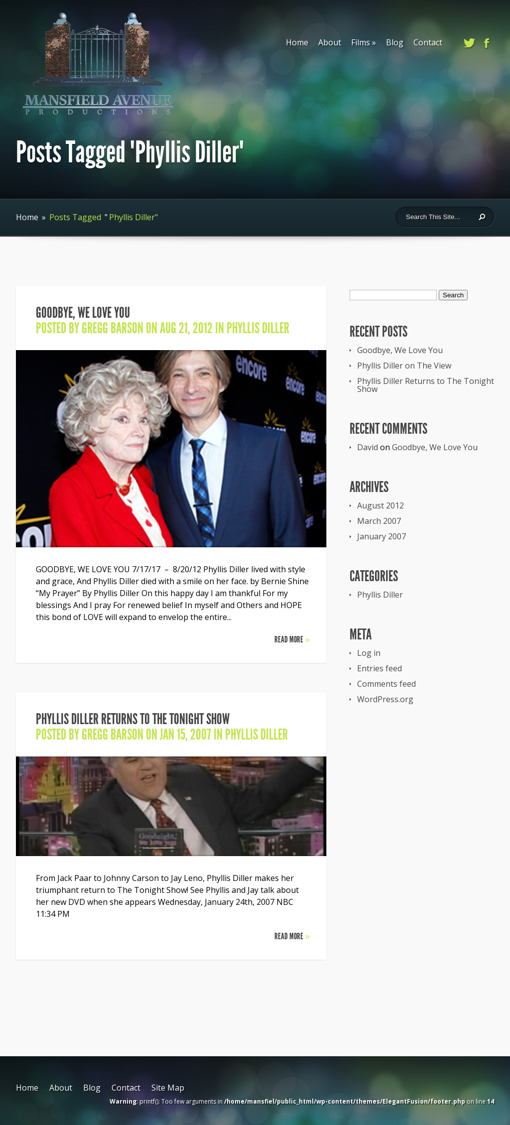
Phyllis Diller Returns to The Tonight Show (133, 719)
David (367, 447)
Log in (369, 652)
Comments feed (386, 683)
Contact (427, 42)
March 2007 (379, 520)
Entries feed (379, 668)
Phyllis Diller (258, 328)
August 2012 (380, 505)
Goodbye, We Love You (83, 313)
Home (297, 42)
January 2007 (381, 536)
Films (363, 42)
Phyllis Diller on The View (404, 365)
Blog (394, 42)
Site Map (167, 1087)
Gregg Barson (112, 328)
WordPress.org (385, 699)
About (329, 42)
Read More (292, 639)
